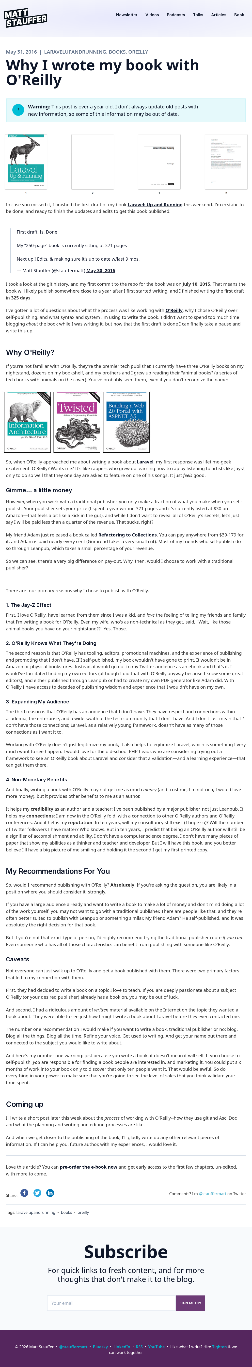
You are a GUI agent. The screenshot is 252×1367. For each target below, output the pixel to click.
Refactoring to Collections (127, 535)
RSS (139, 1347)
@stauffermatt (212, 1193)
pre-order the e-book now (88, 1167)
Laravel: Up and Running (155, 204)
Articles (218, 14)
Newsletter (127, 14)
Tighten (219, 1347)
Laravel (145, 462)
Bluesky (100, 1347)
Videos (152, 14)
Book (239, 14)
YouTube (156, 1347)
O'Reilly (174, 310)
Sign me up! (190, 1303)
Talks (198, 14)
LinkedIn (121, 1347)
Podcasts (176, 14)
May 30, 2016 (100, 270)
